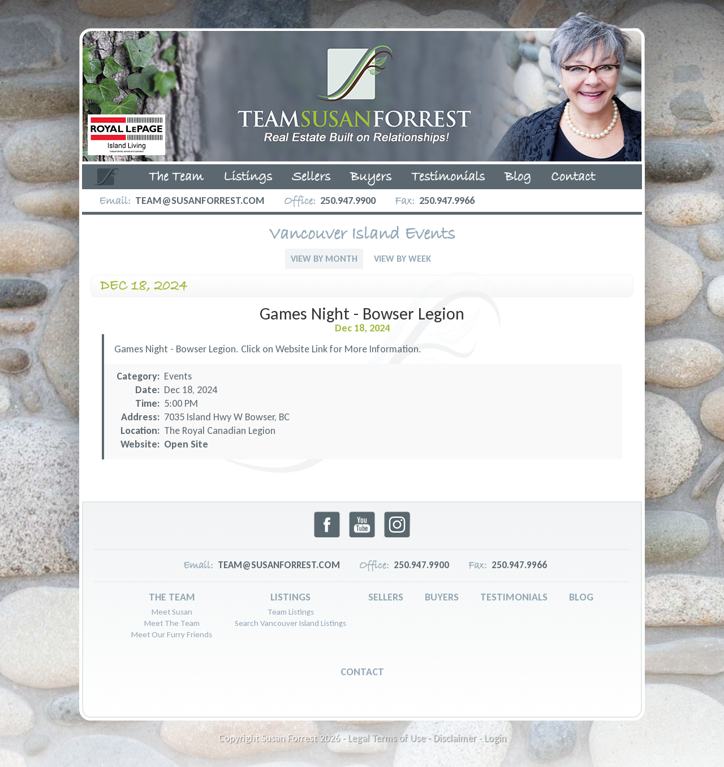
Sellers (311, 177)
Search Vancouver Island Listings (290, 623)
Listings (247, 177)
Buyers (370, 177)
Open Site (186, 444)
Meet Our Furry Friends (171, 634)
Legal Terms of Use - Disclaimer (412, 738)
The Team (176, 177)
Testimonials (448, 177)
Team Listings (291, 612)
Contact (573, 177)
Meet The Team (172, 623)
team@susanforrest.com (200, 200)
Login (495, 738)
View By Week (402, 258)
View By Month (324, 258)
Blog (518, 177)
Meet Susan (172, 612)
